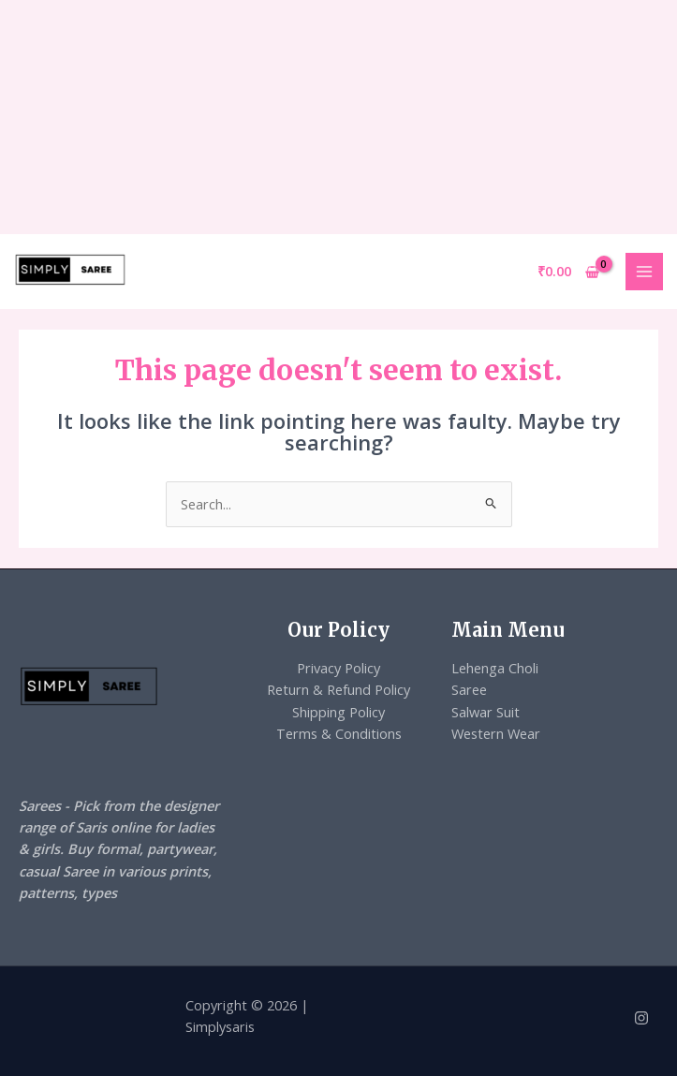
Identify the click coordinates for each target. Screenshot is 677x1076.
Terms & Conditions (339, 733)
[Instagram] (641, 1017)
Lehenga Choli (494, 667)
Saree (469, 689)
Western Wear (495, 733)
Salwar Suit (485, 711)
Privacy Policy (338, 667)
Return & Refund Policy (338, 689)
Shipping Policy (338, 711)
